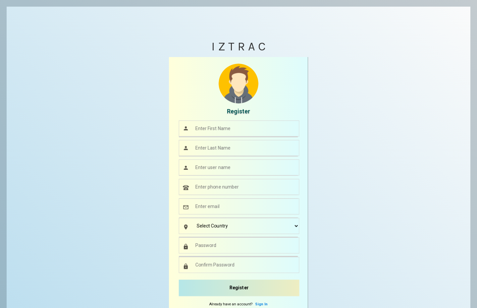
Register (239, 287)
